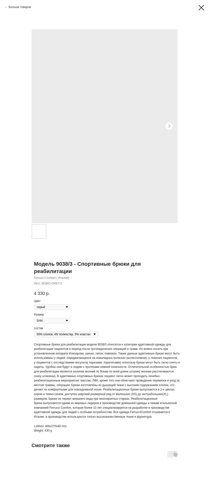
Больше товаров (20, 7)
